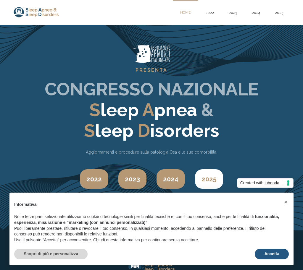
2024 (256, 13)
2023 (233, 13)
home (185, 12)
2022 (209, 13)
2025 (279, 13)
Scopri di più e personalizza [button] (51, 253)
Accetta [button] (271, 253)
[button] (286, 202)
